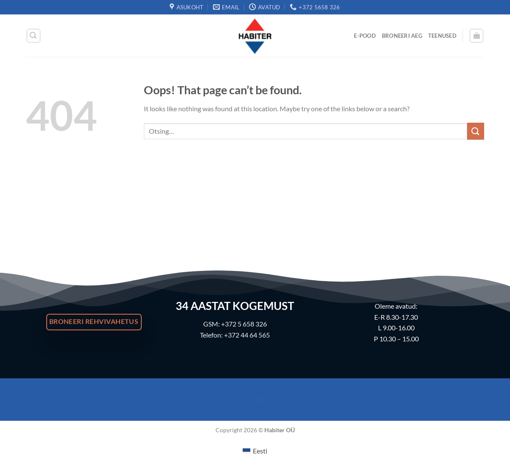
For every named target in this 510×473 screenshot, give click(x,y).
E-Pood (365, 35)
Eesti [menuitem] (260, 451)
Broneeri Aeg (402, 35)
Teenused (442, 35)
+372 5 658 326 (244, 324)
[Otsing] (33, 35)
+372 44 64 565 (247, 335)
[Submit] (475, 131)
